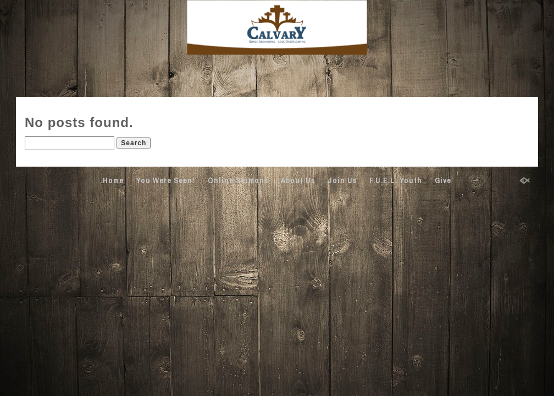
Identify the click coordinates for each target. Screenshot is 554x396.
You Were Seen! (165, 180)
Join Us (342, 180)
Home (113, 180)
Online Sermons (238, 180)
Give (443, 180)
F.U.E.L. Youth (395, 180)
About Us (298, 180)
